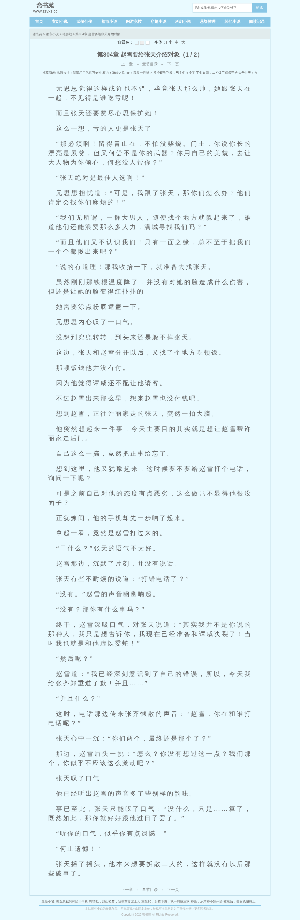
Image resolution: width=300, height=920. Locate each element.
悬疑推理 (208, 21)
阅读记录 (257, 21)
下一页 (173, 64)
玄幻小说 (60, 21)
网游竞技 (134, 21)
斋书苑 (37, 34)
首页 (39, 21)
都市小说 (109, 21)
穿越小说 (158, 21)
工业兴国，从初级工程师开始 (217, 73)
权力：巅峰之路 (114, 73)
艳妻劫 (67, 34)
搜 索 (259, 7)
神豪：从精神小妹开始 (207, 901)
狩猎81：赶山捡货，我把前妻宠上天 (114, 901)
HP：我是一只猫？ (139, 73)
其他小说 (232, 21)
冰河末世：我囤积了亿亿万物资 (79, 73)
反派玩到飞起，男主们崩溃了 (174, 73)
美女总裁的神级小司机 (72, 901)
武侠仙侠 (84, 21)
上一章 (127, 64)
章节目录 (150, 64)
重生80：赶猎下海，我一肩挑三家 (165, 901)
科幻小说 (183, 21)
